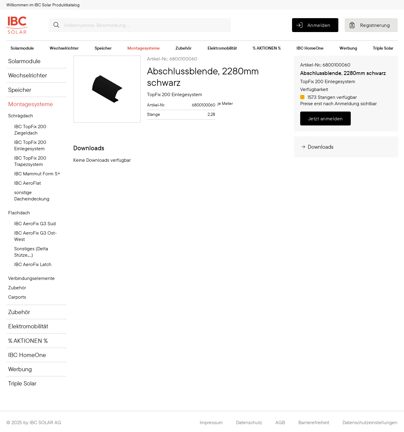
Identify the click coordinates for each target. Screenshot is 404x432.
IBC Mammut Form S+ (37, 174)
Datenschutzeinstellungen (370, 422)
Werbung (348, 48)
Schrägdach (20, 115)
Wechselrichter (64, 48)
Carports (17, 297)
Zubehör (184, 48)
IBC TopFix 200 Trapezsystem (30, 161)
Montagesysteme (143, 48)
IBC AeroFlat (27, 183)
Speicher (103, 48)
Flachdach (19, 213)
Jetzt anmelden (325, 118)
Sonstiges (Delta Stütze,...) (31, 251)
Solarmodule (22, 48)
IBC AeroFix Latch (32, 264)
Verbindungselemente (31, 278)
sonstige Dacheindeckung (31, 195)
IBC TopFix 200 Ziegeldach (30, 129)
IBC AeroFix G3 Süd (35, 223)
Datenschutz (249, 422)
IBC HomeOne (310, 48)
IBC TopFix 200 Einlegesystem (30, 145)
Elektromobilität (222, 48)
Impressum (211, 422)
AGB (280, 422)
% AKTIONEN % (267, 48)
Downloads (316, 146)
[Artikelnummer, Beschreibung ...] (140, 25)
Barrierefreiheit (313, 422)
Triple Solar (383, 48)
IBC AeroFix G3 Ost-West (35, 236)
